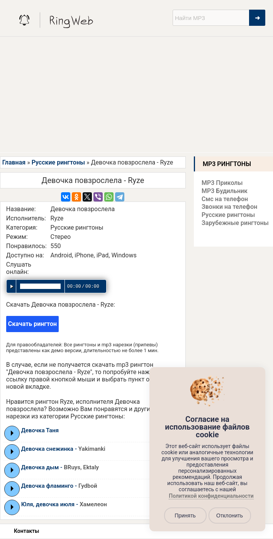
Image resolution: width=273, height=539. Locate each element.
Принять (185, 515)
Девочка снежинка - (63, 448)
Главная (13, 162)
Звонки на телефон (229, 206)
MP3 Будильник (225, 191)
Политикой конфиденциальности (211, 496)
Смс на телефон (225, 199)
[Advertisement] (136, 94)
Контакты (26, 531)
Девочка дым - (60, 467)
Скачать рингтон (32, 323)
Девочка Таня (40, 430)
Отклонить (229, 515)
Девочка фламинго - (59, 485)
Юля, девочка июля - (64, 504)
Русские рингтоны (58, 162)
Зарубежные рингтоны (235, 223)
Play (12, 433)
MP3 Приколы (222, 182)
